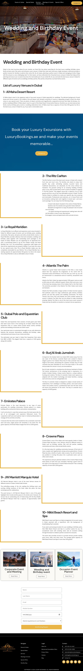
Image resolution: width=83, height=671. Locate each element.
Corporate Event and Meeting (14, 570)
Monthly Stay (40, 4)
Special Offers (59, 2)
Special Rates (30, 2)
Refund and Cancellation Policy (49, 649)
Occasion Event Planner (69, 570)
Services (38, 2)
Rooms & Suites (19, 2)
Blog (43, 658)
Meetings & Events (48, 2)
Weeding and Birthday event (41, 571)
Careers (44, 655)
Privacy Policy (45, 652)
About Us (44, 646)
